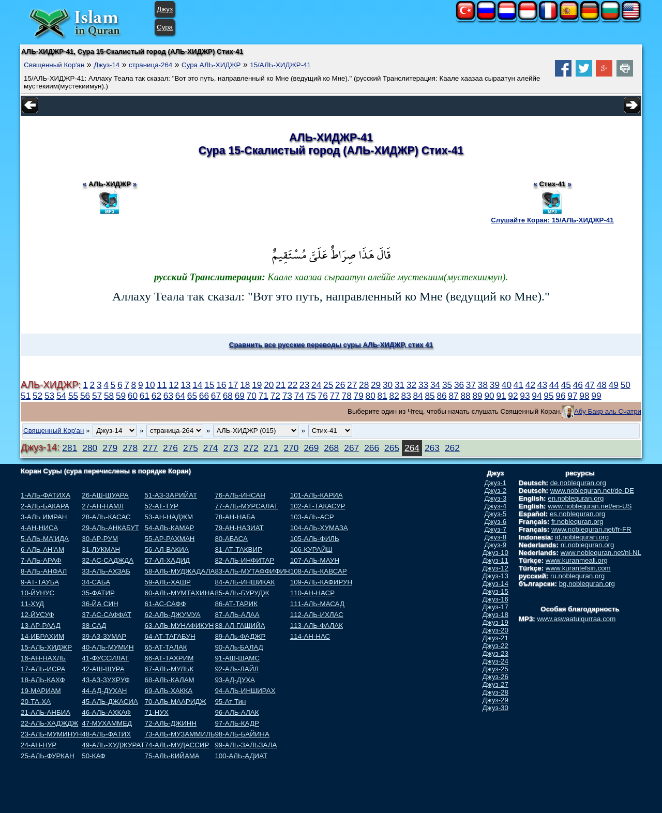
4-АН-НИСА (39, 528)
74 (299, 395)
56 (85, 395)
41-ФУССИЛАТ (105, 658)
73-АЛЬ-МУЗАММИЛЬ (180, 734)
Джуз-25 (495, 669)
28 (364, 385)
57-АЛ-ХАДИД (167, 560)
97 (572, 395)
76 (323, 395)
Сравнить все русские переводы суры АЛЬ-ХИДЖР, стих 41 (331, 345)
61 (144, 395)
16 (221, 385)
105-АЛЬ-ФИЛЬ (314, 539)
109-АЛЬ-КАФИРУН (321, 582)
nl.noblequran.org (587, 545)
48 (602, 385)
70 (252, 395)
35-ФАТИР (98, 593)
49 (614, 385)
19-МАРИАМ (41, 691)
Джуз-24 (495, 661)
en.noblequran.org (576, 498)
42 (530, 385)
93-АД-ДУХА (234, 680)
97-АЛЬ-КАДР (237, 723)
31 (399, 385)
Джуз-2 (496, 490)
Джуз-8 (496, 537)
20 (269, 385)
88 (465, 395)
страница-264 (150, 65)
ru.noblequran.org (577, 576)
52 (37, 395)
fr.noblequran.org (577, 521)
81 (382, 395)
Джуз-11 (495, 560)
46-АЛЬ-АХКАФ (106, 712)
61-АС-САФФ (165, 604)
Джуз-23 (495, 653)
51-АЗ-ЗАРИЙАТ (171, 495)
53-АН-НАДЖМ (169, 517)
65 (192, 395)
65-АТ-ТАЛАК (166, 647)
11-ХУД (32, 604)
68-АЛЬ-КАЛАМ (169, 680)
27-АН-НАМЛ (103, 506)
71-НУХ (157, 712)
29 (376, 385)
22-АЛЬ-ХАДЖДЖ (49, 723)
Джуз (165, 9)
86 (441, 395)
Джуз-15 (495, 591)
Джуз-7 (496, 529)
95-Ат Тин (230, 701)
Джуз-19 (495, 622)
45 (566, 385)
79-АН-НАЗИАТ (239, 528)
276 (170, 448)
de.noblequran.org (578, 483)
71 (263, 395)
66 (204, 395)
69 (240, 395)
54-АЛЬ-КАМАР (169, 528)
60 (133, 395)
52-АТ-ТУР (161, 506)
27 (352, 385)
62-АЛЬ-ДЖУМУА (173, 615)
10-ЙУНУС (37, 593)
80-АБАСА (231, 539)
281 (69, 448)
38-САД (94, 625)
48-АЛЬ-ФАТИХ (106, 734)
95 (548, 395)
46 (578, 385)
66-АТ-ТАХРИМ (169, 658)
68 (228, 395)
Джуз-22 (495, 646)
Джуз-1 (496, 483)
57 (97, 395)
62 (156, 395)
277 (150, 448)
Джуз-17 (495, 607)
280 (89, 448)
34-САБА (96, 582)
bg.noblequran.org (587, 584)
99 (596, 395)
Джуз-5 (496, 514)
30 (388, 385)
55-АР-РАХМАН (170, 539)
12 (173, 385)
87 (453, 395)
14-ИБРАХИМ (42, 636)
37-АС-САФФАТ (106, 615)
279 (109, 448)
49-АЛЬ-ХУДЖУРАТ (113, 745)
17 (233, 385)
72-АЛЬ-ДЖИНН (171, 723)
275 (190, 448)
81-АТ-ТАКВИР (238, 549)
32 (411, 385)
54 (61, 395)
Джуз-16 (495, 599)
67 (216, 395)
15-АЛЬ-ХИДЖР (46, 647)
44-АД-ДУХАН (104, 691)
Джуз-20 (495, 630)
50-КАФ (94, 756)
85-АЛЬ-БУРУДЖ (242, 593)
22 (292, 385)
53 (49, 395)
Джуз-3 (496, 498)
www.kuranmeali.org (577, 560)
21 (280, 385)
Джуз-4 (496, 506)
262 (452, 448)
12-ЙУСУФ (37, 615)
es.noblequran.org (577, 514)
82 (394, 395)
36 (459, 385)
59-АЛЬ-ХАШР (168, 582)
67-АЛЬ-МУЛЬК (169, 669)
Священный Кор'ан (54, 65)
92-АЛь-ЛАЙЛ (237, 669)
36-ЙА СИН (100, 604)
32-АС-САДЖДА (107, 560)
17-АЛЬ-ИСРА (43, 669)
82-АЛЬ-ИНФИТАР (244, 560)
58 (109, 395)
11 (162, 385)
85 (429, 395)
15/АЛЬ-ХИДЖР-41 (280, 65)
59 (121, 395)
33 (423, 385)
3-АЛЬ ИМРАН (44, 517)
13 (185, 385)
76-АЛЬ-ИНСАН (240, 495)
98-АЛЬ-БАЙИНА (242, 734)
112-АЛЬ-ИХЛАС (316, 615)
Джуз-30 (495, 708)
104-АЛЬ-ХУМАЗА (319, 528)
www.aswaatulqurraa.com (576, 619)
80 (370, 395)
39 (495, 385)
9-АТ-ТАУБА (40, 582)
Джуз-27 (495, 684)
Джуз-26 (495, 677)
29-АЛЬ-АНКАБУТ (110, 528)
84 (418, 395)
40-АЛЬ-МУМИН (107, 647)
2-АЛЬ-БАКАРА (45, 506)
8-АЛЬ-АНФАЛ (44, 571)
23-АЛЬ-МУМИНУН (51, 734)
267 (351, 448)
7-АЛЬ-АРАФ (41, 560)
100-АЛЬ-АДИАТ (241, 756)
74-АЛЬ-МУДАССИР (177, 745)
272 (251, 448)
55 (73, 395)
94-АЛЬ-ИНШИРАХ (245, 691)
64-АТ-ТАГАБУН (170, 636)
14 (197, 385)
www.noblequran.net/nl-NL (601, 552)
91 (501, 395)
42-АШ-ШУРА (103, 669)
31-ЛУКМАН (101, 549)
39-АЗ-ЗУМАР (104, 636)
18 (245, 385)
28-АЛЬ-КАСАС (106, 517)
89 (477, 395)
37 (471, 385)
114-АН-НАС (310, 636)
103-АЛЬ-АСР (312, 517)
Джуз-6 (496, 521)
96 (560, 395)
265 (391, 448)
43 (542, 385)
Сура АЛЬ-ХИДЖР (211, 65)
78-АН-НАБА (235, 517)
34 (435, 385)
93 (525, 395)
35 (447, 385)
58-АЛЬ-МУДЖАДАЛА (180, 571)
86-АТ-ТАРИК (236, 604)
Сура (165, 27)
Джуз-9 (496, 545)
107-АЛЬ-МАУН (314, 560)
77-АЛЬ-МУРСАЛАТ (246, 506)
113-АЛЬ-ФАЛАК (316, 625)
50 (625, 385)
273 (230, 448)
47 (590, 385)
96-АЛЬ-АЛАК (237, 712)
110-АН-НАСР (312, 593)
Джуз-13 (495, 576)
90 (489, 395)
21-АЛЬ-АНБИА (45, 712)
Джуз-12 (495, 568)
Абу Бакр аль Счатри (607, 411)
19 (257, 385)
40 (506, 385)
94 (536, 395)
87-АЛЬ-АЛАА (237, 615)
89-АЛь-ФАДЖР (240, 636)
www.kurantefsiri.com (578, 568)
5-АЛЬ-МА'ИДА (45, 539)
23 (304, 385)
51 (26, 395)
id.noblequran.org (582, 537)
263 (432, 448)
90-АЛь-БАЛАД (239, 647)
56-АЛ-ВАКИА (167, 549)
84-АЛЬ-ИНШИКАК (245, 582)
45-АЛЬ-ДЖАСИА (110, 701)
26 (340, 385)
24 (316, 385)
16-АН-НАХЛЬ (43, 658)
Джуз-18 (495, 615)
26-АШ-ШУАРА (105, 495)
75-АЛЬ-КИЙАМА (172, 756)
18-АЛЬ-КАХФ (43, 680)
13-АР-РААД (41, 625)
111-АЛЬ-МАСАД (317, 604)
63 (168, 395)
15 (209, 385)
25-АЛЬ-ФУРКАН (47, 756)
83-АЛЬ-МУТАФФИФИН (252, 571)
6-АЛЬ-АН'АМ (42, 549)
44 (554, 385)
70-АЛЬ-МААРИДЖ (175, 701)
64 (180, 395)
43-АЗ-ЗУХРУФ (106, 680)
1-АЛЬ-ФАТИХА (45, 495)
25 (328, 385)
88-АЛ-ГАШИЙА (240, 625)
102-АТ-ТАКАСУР (317, 506)
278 (130, 448)
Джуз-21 (495, 638)
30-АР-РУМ (100, 539)
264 (411, 448)
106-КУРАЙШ (311, 549)
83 (406, 395)
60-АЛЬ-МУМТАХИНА (180, 593)
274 (210, 448)
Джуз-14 (106, 65)
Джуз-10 (495, 552)
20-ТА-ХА (36, 701)
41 (518, 385)
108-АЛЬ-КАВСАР (318, 571)
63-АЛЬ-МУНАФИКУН (179, 625)
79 (359, 395)
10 (150, 385)
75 (311, 395)
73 (287, 395)
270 (291, 448)
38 (483, 385)
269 (311, 448)
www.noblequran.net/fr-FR (591, 529)
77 (335, 395)
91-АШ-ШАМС (237, 658)
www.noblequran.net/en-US (589, 506)
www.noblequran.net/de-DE (592, 490)
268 (331, 448)
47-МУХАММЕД (107, 723)
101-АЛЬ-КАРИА (316, 495)
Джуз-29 (495, 700)
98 (584, 395)
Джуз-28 (495, 692)
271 (271, 448)
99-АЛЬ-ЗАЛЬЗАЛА (246, 745)
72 (275, 395)
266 (371, 448)
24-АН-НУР (38, 745)
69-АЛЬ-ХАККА (169, 691)
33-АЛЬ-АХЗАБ (106, 571)
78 (347, 395)
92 (513, 395)
